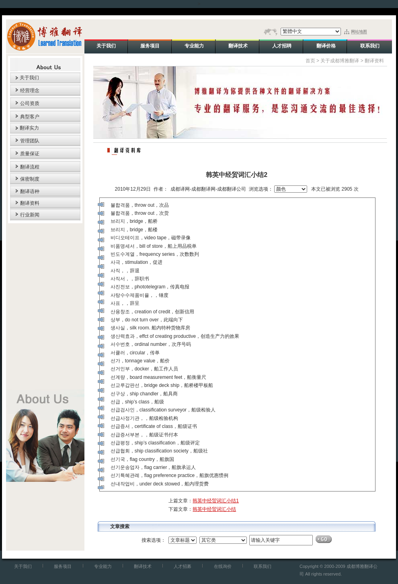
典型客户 (29, 116)
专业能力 (103, 566)
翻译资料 (29, 203)
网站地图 (359, 31)
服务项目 (63, 566)
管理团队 (29, 141)
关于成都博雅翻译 (339, 61)
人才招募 (182, 566)
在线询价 (223, 566)
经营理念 (29, 90)
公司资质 (29, 103)
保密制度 (29, 179)
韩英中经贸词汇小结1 (216, 501)
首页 (310, 61)
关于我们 (29, 77)
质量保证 (29, 153)
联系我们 (262, 566)
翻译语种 (29, 191)
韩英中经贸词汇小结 (214, 509)
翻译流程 (29, 167)
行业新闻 (29, 215)
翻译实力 (29, 128)
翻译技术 (143, 566)
